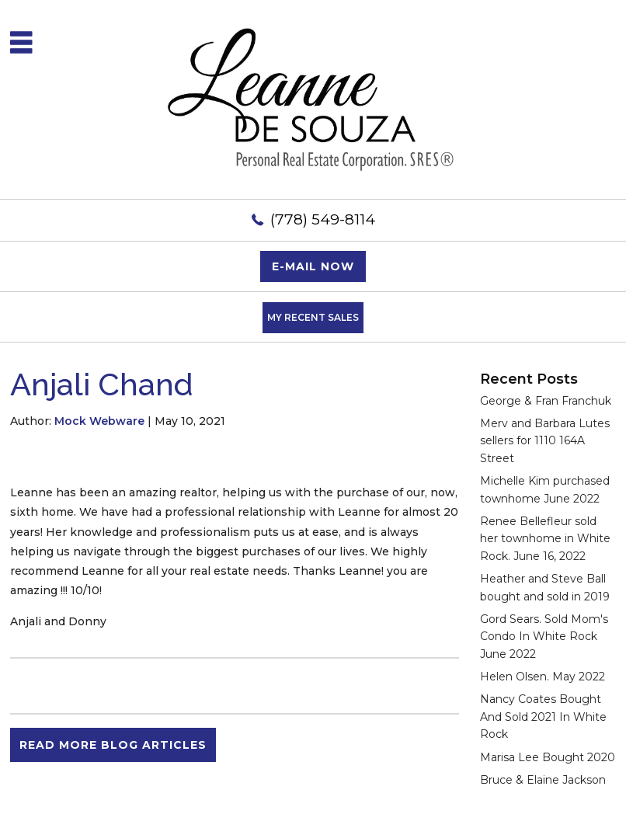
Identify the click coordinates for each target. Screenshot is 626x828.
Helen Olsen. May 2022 (542, 677)
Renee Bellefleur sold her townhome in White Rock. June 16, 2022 (545, 538)
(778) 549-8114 (322, 219)
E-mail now (313, 266)
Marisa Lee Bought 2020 (547, 757)
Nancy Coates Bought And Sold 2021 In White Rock (543, 716)
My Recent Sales (313, 317)
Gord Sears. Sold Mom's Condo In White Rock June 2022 (544, 636)
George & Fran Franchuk (545, 401)
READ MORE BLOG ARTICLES (113, 745)
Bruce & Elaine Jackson (543, 780)
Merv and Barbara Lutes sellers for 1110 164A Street (545, 440)
